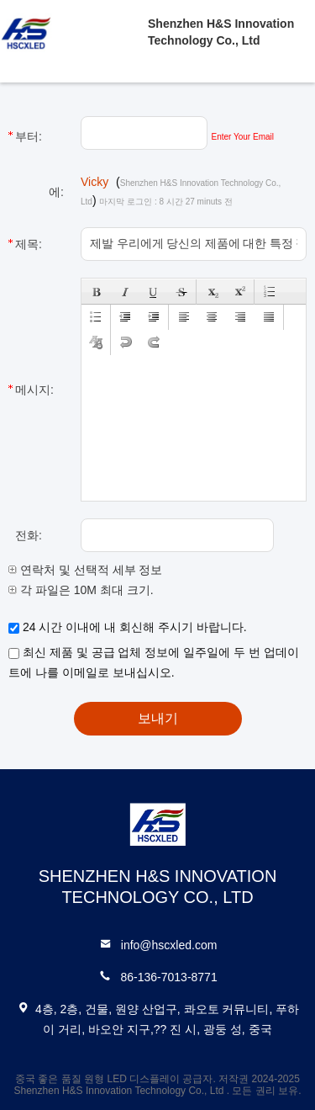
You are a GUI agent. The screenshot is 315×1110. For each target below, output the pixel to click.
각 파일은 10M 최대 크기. (81, 590)
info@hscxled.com (169, 945)
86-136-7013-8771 (168, 977)
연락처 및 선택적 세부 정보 (85, 569)
